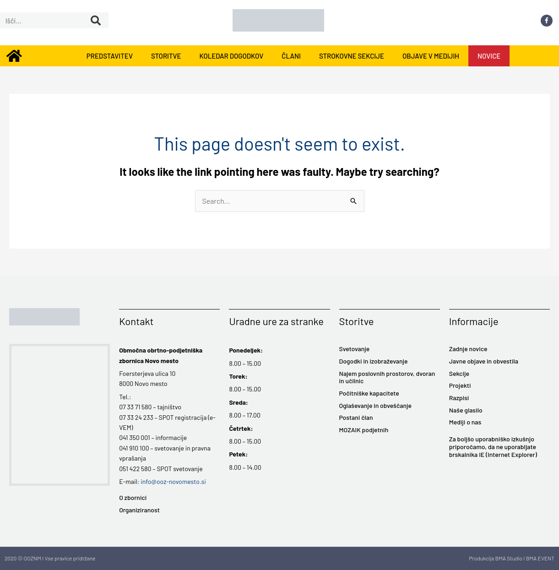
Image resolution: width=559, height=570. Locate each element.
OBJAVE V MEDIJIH (430, 56)
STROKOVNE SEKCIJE (351, 56)
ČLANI (291, 56)
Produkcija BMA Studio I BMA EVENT (511, 558)
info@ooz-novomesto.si (173, 481)
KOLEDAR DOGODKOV (231, 56)
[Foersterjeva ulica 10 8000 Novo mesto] (59, 414)
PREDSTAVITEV (110, 56)
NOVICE (489, 56)
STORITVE (166, 56)
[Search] (96, 20)
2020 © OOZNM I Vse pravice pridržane (50, 558)
